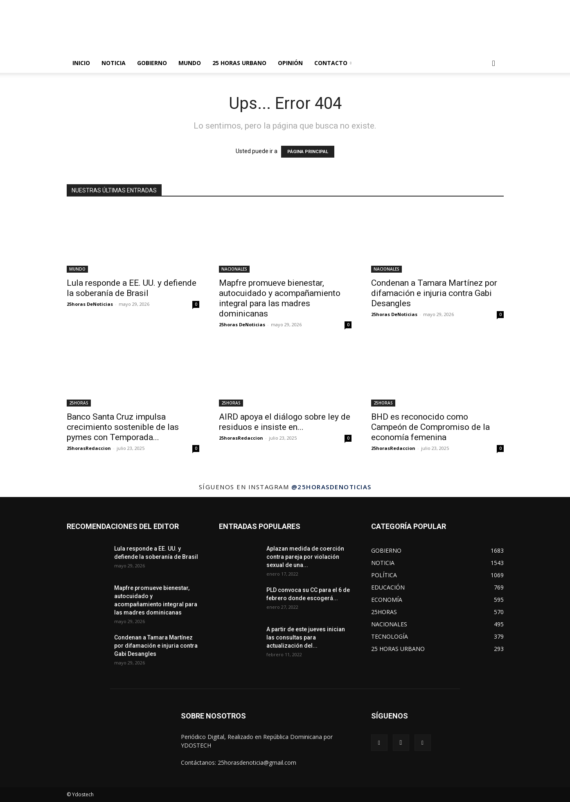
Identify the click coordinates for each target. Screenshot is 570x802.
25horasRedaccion (89, 448)
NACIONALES (234, 269)
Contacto (332, 63)
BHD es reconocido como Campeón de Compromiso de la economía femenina (430, 427)
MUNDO (189, 63)
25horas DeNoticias (90, 304)
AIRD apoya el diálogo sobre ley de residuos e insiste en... (284, 422)
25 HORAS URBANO (239, 63)
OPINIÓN (290, 63)
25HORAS (78, 403)
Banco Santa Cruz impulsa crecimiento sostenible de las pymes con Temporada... (123, 427)
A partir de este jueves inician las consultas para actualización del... (305, 637)
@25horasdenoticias (331, 487)
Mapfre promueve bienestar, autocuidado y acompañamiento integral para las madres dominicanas (279, 298)
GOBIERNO (152, 63)
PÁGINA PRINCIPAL (307, 151)
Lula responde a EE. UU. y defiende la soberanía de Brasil (131, 288)
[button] (494, 64)
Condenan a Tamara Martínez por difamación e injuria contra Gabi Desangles (434, 293)
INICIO (81, 63)
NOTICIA (113, 63)
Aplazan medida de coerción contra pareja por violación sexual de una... (305, 556)
